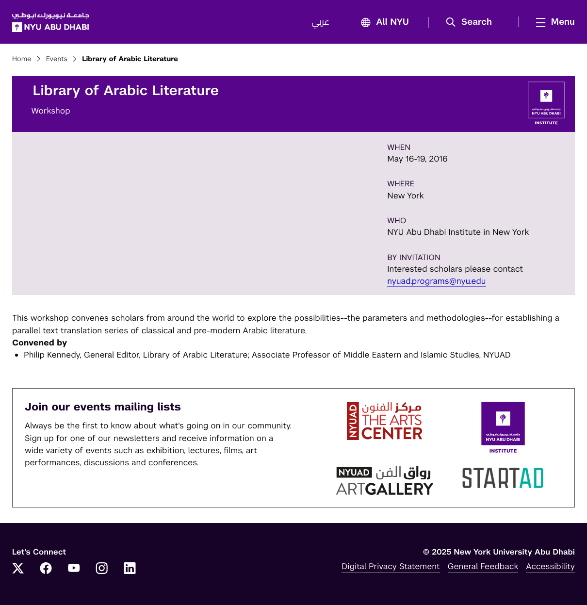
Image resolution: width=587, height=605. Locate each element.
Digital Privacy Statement (391, 566)
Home (22, 59)
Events (56, 59)
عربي (320, 22)
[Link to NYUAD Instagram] (102, 569)
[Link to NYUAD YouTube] (74, 569)
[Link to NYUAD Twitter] (18, 569)
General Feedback (483, 566)
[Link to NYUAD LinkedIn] (130, 569)
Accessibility (550, 566)
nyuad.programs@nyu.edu (436, 281)
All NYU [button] (382, 22)
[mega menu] (552, 21)
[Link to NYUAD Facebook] (46, 569)
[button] (472, 22)
